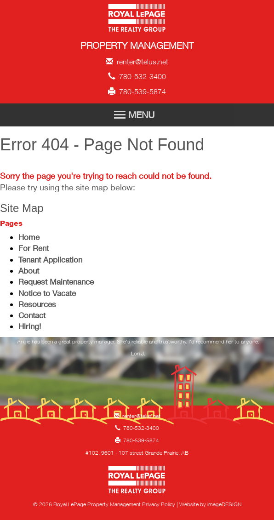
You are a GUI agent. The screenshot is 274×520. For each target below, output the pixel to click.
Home (29, 237)
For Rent (33, 248)
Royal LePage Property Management (137, 19)
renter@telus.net (137, 61)
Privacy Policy (158, 504)
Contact (32, 315)
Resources (37, 304)
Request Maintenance (56, 281)
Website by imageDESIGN (210, 504)
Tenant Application (50, 259)
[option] (138, 350)
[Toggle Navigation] (137, 115)
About (28, 270)
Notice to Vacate (47, 293)
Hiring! (29, 326)
